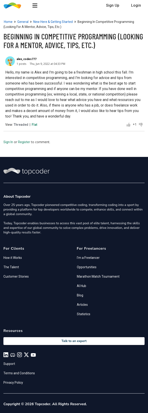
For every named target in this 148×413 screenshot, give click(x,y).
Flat (34, 124)
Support (9, 364)
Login (136, 5)
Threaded (21, 124)
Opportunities (86, 267)
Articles (82, 304)
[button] (35, 5)
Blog (80, 295)
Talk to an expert (73, 341)
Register (24, 142)
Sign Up (112, 5)
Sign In (8, 142)
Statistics (83, 314)
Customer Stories (16, 276)
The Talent (11, 267)
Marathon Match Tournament (98, 276)
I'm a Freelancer (88, 258)
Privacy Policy (13, 382)
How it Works (12, 258)
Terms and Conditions (19, 373)
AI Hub (81, 286)
